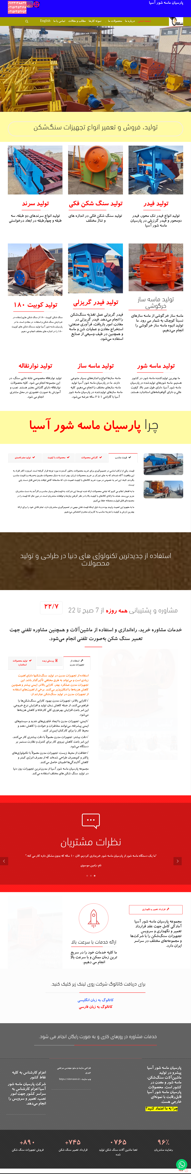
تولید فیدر (155, 204)
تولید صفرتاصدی (25, 457)
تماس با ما (59, 21)
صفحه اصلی (144, 21)
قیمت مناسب (123, 457)
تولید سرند (35, 204)
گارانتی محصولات (91, 457)
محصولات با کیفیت (59, 457)
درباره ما (130, 21)
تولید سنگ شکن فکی (96, 204)
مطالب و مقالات (77, 21)
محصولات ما (115, 21)
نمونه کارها (95, 21)
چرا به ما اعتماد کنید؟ (161, 1107)
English (45, 21)
